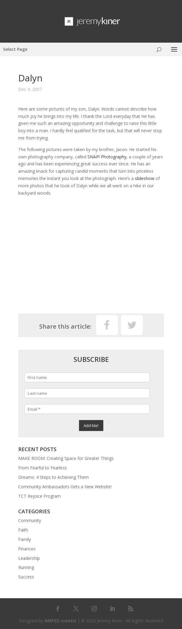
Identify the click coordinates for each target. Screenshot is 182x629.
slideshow (144, 178)
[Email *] (87, 409)
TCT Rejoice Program (39, 496)
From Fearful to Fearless (42, 468)
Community (29, 520)
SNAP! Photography (107, 157)
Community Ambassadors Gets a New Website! (65, 486)
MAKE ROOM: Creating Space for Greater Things (66, 458)
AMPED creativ (60, 621)
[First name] (87, 377)
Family (24, 539)
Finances (27, 549)
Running (26, 567)
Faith (23, 530)
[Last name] (87, 393)
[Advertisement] (91, 255)
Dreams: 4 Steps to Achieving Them (53, 477)
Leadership (29, 558)
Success (26, 577)
